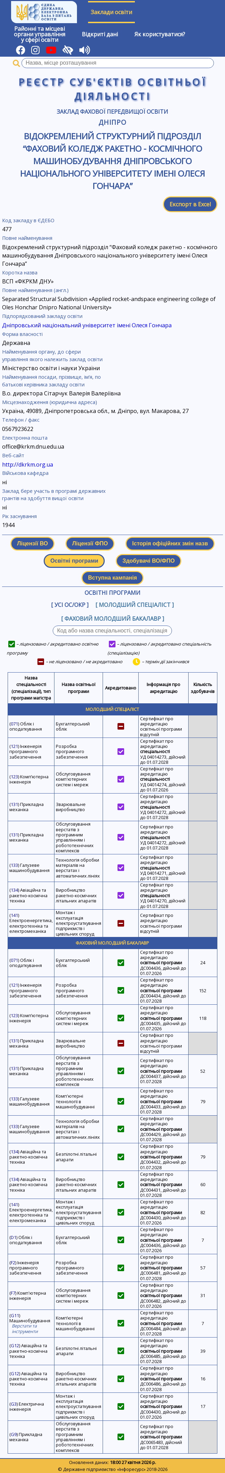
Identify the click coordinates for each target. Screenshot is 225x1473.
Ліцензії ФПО (90, 543)
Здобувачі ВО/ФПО (148, 561)
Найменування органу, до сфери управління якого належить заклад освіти (52, 355)
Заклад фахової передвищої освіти (112, 111)
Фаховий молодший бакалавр (112, 943)
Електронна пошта (24, 437)
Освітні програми (74, 561)
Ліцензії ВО (32, 543)
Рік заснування (19, 516)
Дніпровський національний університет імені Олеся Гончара (87, 325)
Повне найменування (27, 238)
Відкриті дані (100, 34)
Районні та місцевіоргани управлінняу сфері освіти (39, 34)
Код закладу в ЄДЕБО (28, 220)
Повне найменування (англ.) (35, 290)
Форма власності (22, 334)
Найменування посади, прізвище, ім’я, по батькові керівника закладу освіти (51, 381)
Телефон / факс (21, 419)
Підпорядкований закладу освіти (42, 316)
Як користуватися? (160, 34)
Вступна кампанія (112, 578)
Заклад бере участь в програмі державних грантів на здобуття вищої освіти (54, 495)
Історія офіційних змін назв (170, 543)
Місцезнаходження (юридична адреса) (49, 402)
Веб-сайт (13, 455)
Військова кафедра (25, 473)
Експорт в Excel (190, 204)
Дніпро (112, 122)
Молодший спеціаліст (112, 709)
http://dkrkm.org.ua (27, 464)
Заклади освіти (111, 12)
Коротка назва (19, 272)
